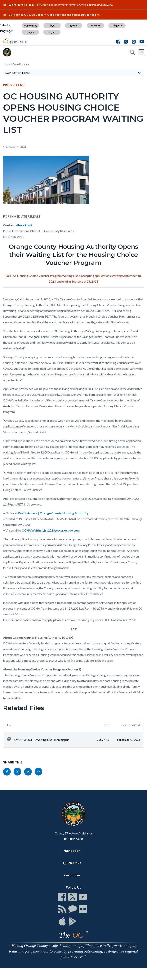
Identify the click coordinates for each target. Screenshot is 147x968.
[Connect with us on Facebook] (119, 41)
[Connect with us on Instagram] (134, 41)
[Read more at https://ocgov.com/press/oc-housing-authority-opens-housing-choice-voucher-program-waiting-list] (38, 772)
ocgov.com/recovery (99, 4)
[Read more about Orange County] (7, 52)
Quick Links (72, 863)
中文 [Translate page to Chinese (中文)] (52, 25)
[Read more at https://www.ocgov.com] (73, 814)
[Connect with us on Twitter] (126, 41)
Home (7, 64)
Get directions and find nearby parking (73, 14)
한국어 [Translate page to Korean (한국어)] (73, 25)
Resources (72, 875)
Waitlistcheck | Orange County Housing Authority (55, 513)
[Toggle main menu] (141, 52)
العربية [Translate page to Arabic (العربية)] (51, 32)
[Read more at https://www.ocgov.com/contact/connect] (62, 897)
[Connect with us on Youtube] (141, 41)
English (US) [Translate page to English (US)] (30, 25)
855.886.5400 (73, 839)
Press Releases (21, 64)
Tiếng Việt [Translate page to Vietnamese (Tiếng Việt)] (117, 25)
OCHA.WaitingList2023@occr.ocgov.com (51, 530)
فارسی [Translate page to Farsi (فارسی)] (30, 32)
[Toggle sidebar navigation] (73, 73)
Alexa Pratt (24, 225)
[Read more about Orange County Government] (15, 41)
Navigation (72, 851)
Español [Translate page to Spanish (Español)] (95, 25)
